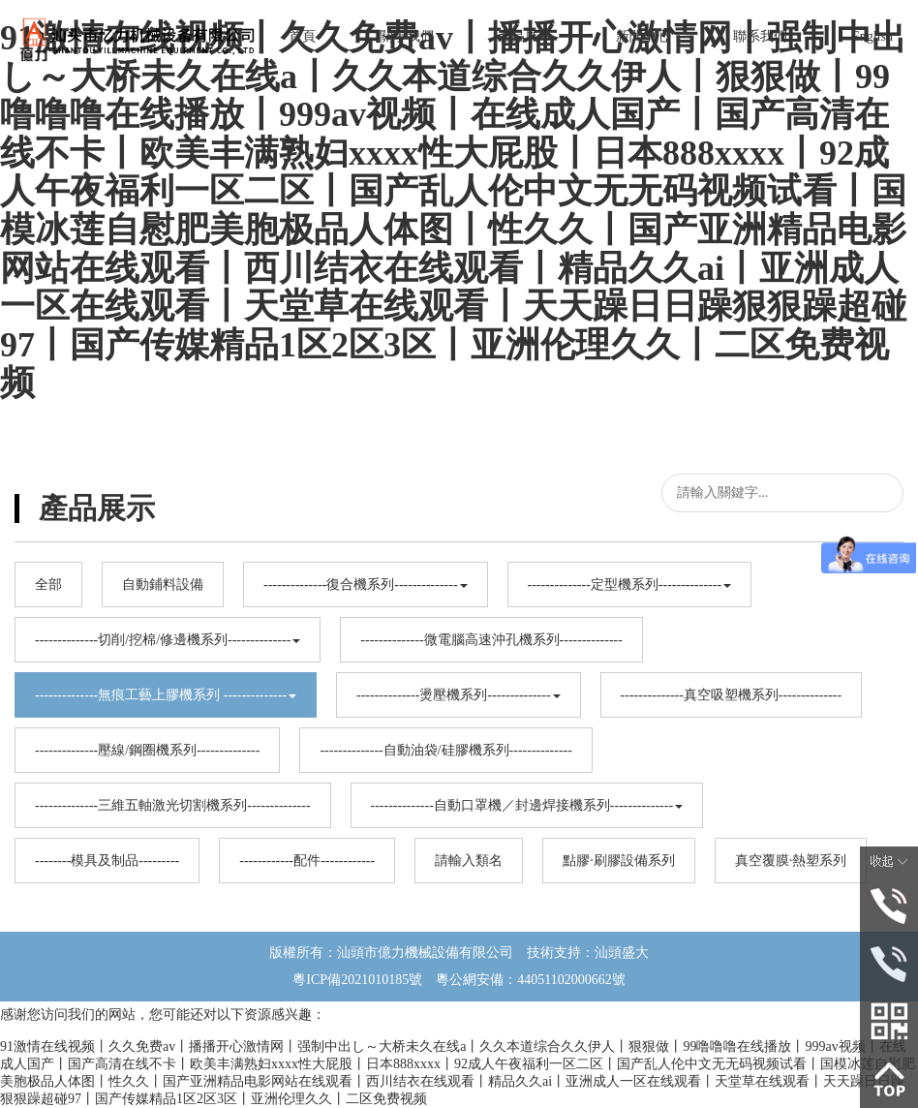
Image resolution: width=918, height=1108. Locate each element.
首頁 (302, 36)
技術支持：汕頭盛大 (588, 952)
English (872, 36)
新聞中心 (643, 36)
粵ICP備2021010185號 (357, 979)
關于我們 (407, 36)
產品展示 (525, 36)
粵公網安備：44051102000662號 (523, 979)
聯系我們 (760, 36)
